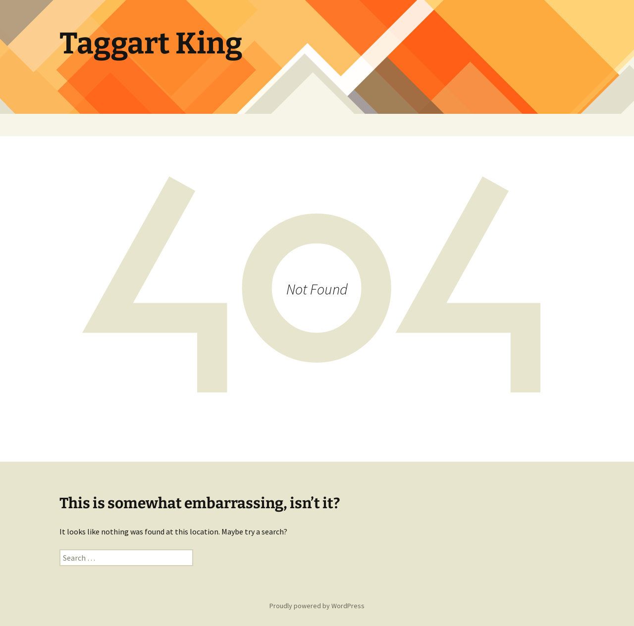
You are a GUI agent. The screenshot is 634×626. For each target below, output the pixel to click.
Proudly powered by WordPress (317, 605)
